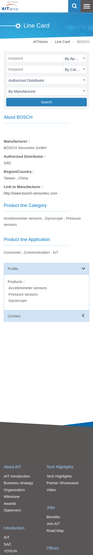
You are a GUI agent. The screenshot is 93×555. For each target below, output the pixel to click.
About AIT (12, 467)
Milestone (12, 496)
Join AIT (53, 523)
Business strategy (18, 483)
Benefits (53, 517)
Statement (12, 510)
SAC (7, 163)
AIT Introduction (17, 476)
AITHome (40, 42)
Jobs (51, 507)
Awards (10, 503)
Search (46, 102)
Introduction (14, 528)
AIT (6, 537)
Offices (53, 548)
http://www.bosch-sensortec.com (30, 193)
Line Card (62, 42)
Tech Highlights (60, 467)
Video (51, 490)
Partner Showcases (63, 483)
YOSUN (10, 551)
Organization (14, 490)
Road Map (55, 530)
